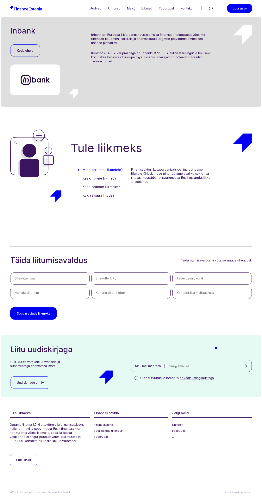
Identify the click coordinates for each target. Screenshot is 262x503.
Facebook (179, 430)
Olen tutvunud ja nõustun (177, 378)
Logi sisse (240, 8)
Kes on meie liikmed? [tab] (99, 178)
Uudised (95, 8)
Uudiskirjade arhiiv (30, 382)
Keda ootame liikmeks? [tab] (101, 187)
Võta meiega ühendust (108, 430)
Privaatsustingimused (238, 492)
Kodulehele (25, 50)
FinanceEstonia (104, 424)
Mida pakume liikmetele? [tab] (102, 170)
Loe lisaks (23, 460)
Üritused (114, 8)
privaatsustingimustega (197, 378)
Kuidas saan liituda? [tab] (98, 195)
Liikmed (146, 8)
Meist (131, 8)
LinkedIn (177, 424)
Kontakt (186, 8)
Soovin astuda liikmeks (33, 313)
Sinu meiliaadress (148, 366)
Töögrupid (166, 8)
